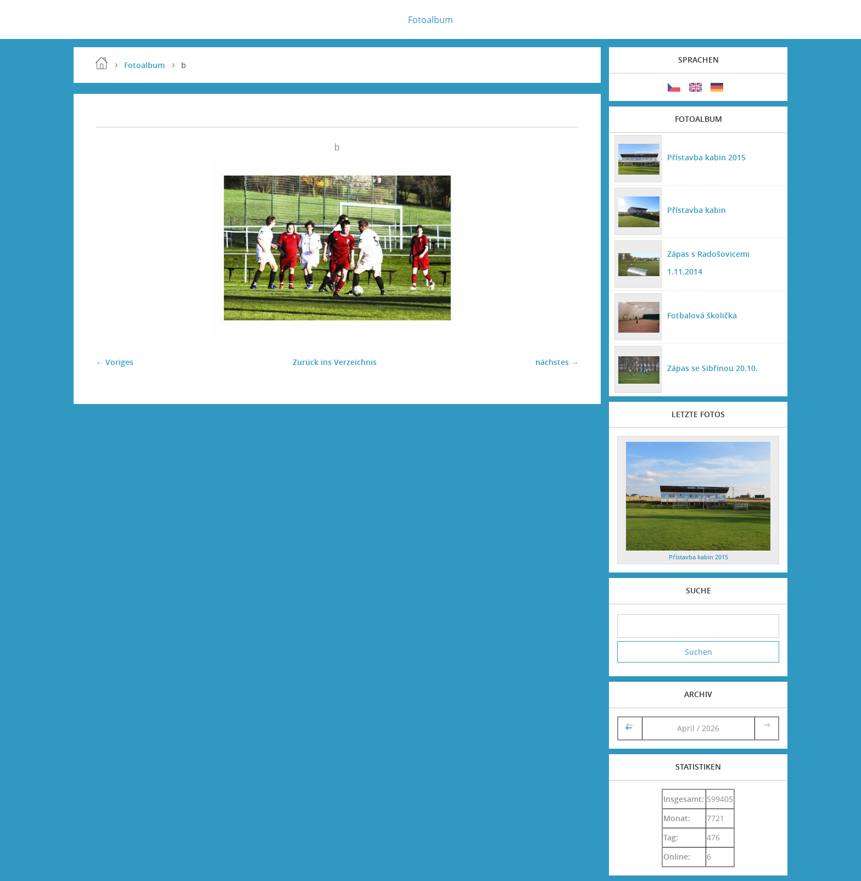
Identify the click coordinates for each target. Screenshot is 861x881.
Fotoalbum (430, 20)
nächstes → (557, 362)
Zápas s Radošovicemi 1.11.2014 (708, 263)
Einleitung (102, 63)
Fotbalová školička (702, 315)
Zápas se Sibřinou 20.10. (712, 368)
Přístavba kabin (696, 210)
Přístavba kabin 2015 (706, 157)
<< (629, 728)
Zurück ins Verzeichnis (335, 362)
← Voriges (114, 362)
